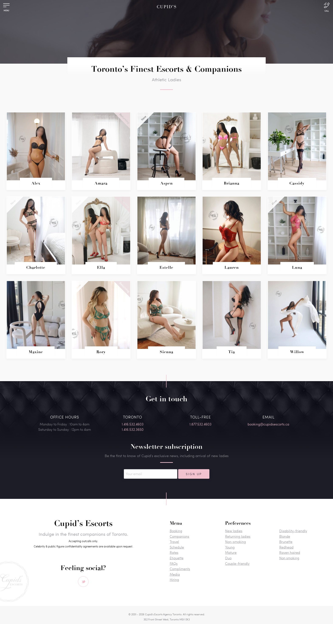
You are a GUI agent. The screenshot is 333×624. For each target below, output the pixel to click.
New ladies (233, 531)
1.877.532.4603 (200, 424)
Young (230, 547)
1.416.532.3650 (133, 429)
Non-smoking (235, 541)
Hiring (174, 579)
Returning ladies (237, 536)
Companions (179, 536)
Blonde (284, 536)
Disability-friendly (293, 531)
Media (175, 574)
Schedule (177, 547)
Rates (174, 552)
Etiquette (176, 558)
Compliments (180, 569)
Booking (176, 531)
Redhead (286, 547)
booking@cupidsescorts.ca (268, 424)
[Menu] (6, 6)
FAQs (174, 563)
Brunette (285, 541)
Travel (174, 541)
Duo (228, 558)
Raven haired (289, 552)
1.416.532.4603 (133, 424)
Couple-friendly (237, 563)
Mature (231, 552)
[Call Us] (326, 7)
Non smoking (289, 558)
